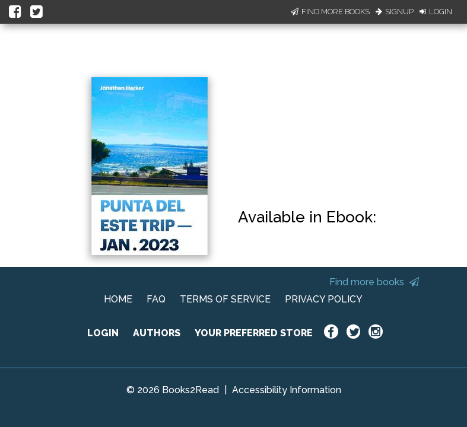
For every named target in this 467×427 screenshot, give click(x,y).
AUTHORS (156, 333)
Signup (395, 11)
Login (436, 11)
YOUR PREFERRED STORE (254, 333)
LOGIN (103, 333)
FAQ (156, 299)
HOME (118, 299)
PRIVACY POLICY (324, 299)
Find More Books (330, 11)
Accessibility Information (286, 390)
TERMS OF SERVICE (225, 299)
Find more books (374, 282)
